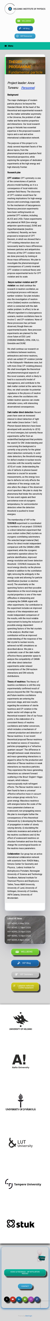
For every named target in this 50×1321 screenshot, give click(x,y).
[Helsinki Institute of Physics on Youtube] (12, 1299)
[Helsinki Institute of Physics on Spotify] (25, 1299)
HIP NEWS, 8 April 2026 (19, 940)
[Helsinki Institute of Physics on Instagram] (31, 1299)
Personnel (28, 87)
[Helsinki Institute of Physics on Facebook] (37, 1299)
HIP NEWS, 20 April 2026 (19, 931)
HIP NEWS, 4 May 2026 (18, 923)
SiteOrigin (28, 1316)
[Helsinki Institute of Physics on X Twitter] (6, 1299)
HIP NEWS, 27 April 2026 (19, 927)
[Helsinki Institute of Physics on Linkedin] (19, 1299)
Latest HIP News (14, 918)
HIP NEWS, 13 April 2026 (19, 936)
